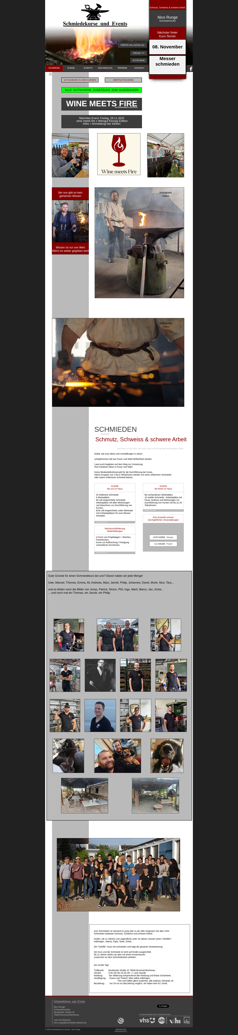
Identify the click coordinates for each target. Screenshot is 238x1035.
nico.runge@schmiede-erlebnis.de (70, 1022)
